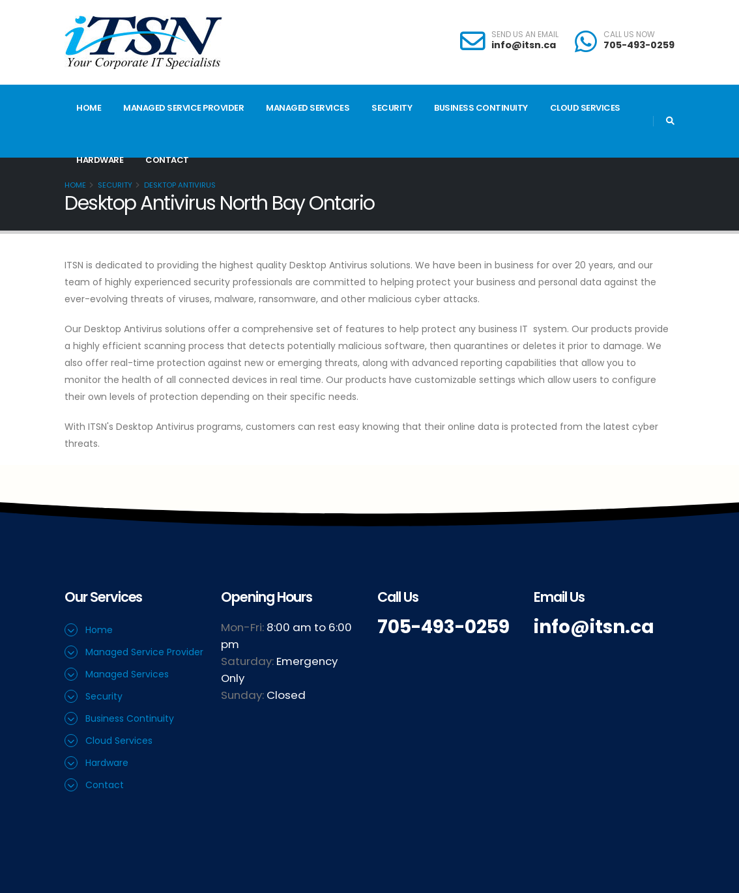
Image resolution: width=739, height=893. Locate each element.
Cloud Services (585, 108)
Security (391, 108)
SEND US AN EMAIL (524, 34)
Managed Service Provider (183, 108)
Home (88, 108)
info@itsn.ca (523, 44)
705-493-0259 (638, 44)
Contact (167, 160)
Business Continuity (481, 108)
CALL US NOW (629, 34)
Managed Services (307, 108)
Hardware (99, 160)
